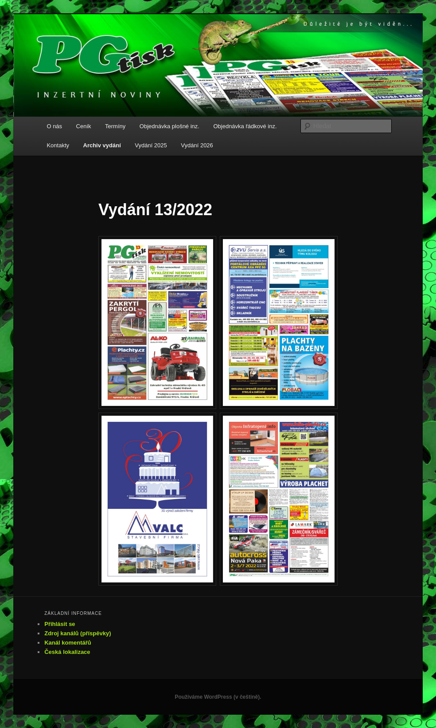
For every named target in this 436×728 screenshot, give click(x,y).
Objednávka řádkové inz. (244, 126)
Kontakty (58, 145)
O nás (54, 126)
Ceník (83, 126)
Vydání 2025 (151, 145)
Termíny (115, 126)
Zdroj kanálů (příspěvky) (77, 633)
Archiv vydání (102, 145)
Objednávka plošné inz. (169, 126)
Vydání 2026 (197, 145)
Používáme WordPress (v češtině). (218, 697)
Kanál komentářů (67, 642)
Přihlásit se (59, 624)
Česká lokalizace (67, 652)
